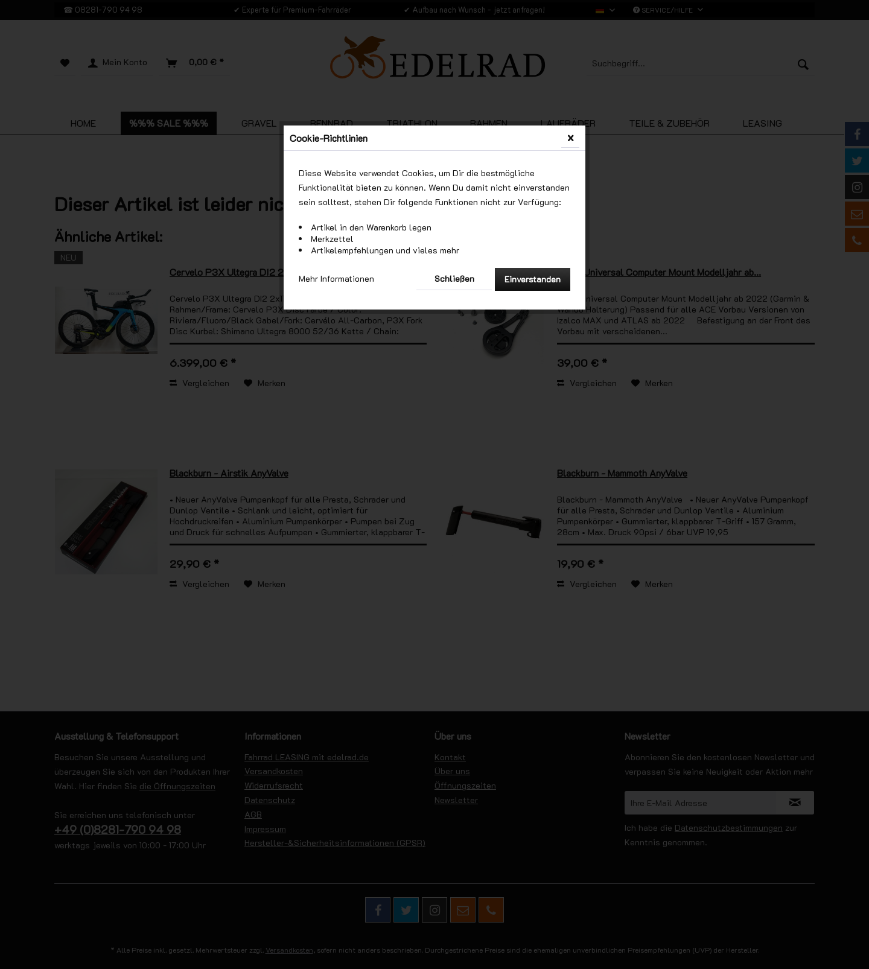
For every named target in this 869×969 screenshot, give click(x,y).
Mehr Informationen (336, 278)
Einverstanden (533, 279)
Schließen (454, 278)
